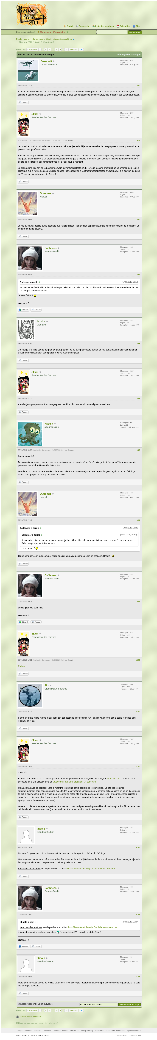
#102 (138, 766)
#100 (138, 660)
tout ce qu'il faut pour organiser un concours (74, 781)
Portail (70, 26)
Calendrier (125, 26)
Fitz (47, 685)
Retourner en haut (60, 1031)
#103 (138, 847)
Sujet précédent (27, 1004)
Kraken (49, 423)
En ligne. (22, 666)
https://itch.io (113, 778)
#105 (138, 976)
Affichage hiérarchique (128, 54)
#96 (138, 398)
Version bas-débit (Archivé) (81, 1031)
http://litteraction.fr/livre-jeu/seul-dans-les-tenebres (90, 868)
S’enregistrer (59, 32)
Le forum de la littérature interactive (48, 39)
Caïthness (50, 248)
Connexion (45, 32)
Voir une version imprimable (30, 1017)
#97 (138, 450)
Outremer (45, 193)
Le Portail (47, 1031)
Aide (138, 26)
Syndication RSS (134, 1031)
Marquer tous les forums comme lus (110, 1031)
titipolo (41, 828)
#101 (138, 712)
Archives (68, 39)
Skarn (34, 114)
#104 (138, 914)
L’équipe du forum (24, 1031)
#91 (138, 86)
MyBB (24, 1035)
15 (66, 49)
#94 (138, 274)
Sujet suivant (44, 1004)
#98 (138, 520)
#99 (138, 602)
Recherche (84, 26)
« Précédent (32, 49)
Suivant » (73, 49)
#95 (138, 344)
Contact (37, 1031)
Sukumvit (46, 61)
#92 (138, 140)
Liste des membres (104, 26)
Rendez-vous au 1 (23, 39)
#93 (138, 220)
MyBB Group (43, 1035)
